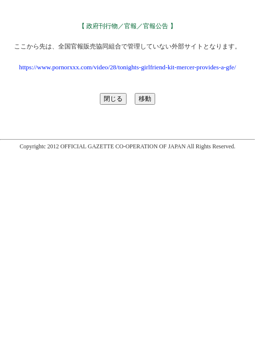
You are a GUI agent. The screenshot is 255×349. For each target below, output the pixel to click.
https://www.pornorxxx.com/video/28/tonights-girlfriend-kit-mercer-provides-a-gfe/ (127, 67)
